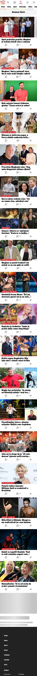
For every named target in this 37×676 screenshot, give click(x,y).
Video (30, 7)
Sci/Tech (6, 660)
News (3, 7)
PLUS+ (6, 635)
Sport (15, 7)
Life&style (22, 7)
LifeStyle (7, 655)
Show (9, 7)
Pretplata (21, 674)
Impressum (7, 674)
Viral (5, 664)
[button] (8, 2)
